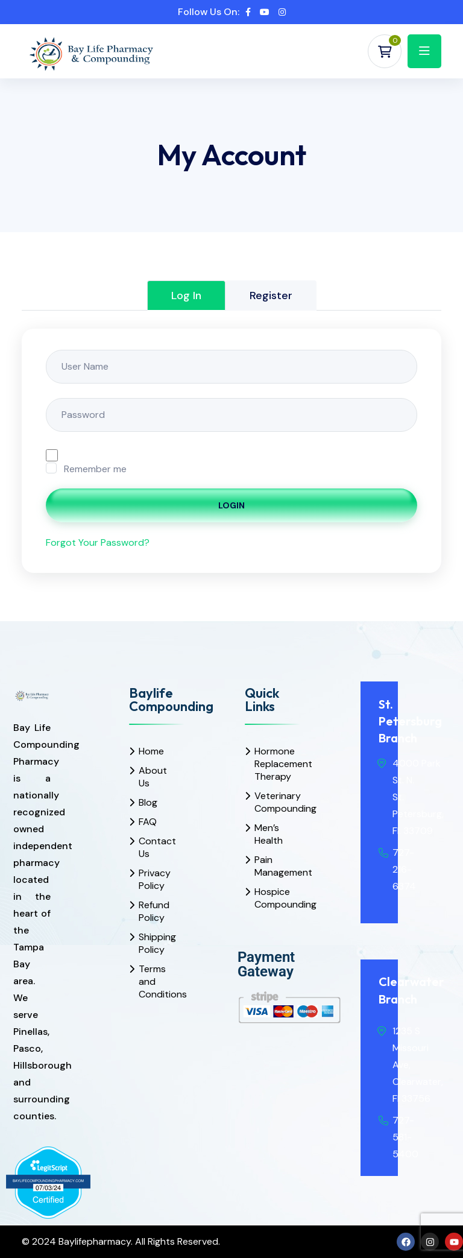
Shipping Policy (152, 943)
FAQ (148, 821)
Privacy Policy (152, 879)
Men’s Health (268, 834)
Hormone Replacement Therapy (268, 764)
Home (151, 751)
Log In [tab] (186, 295)
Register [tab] (271, 295)
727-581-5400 (405, 1137)
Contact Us (152, 847)
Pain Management (268, 866)
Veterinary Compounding (268, 802)
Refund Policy (152, 911)
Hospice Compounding (268, 898)
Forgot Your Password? (98, 542)
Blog (148, 802)
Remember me (95, 469)
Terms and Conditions (152, 981)
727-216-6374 (404, 869)
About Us (152, 776)
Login (231, 505)
